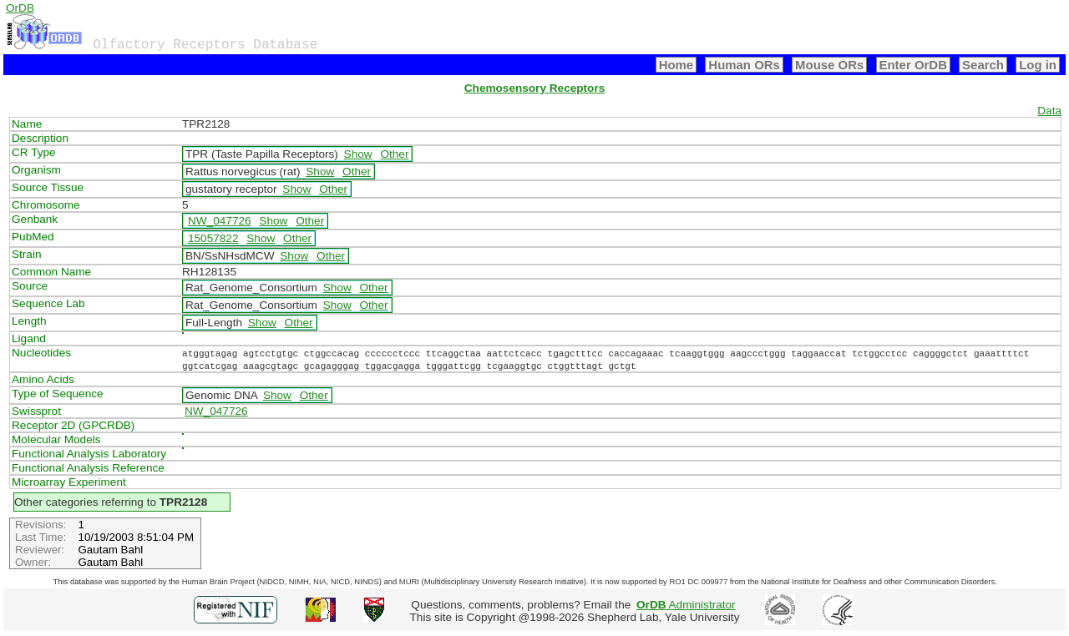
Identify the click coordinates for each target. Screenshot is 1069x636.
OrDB (20, 8)
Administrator (686, 604)
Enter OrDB (913, 65)
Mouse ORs (829, 65)
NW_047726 (219, 221)
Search (983, 65)
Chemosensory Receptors (534, 88)
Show (358, 154)
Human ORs (744, 65)
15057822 (213, 238)
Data (1049, 110)
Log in (1037, 65)
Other (394, 154)
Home (676, 65)
